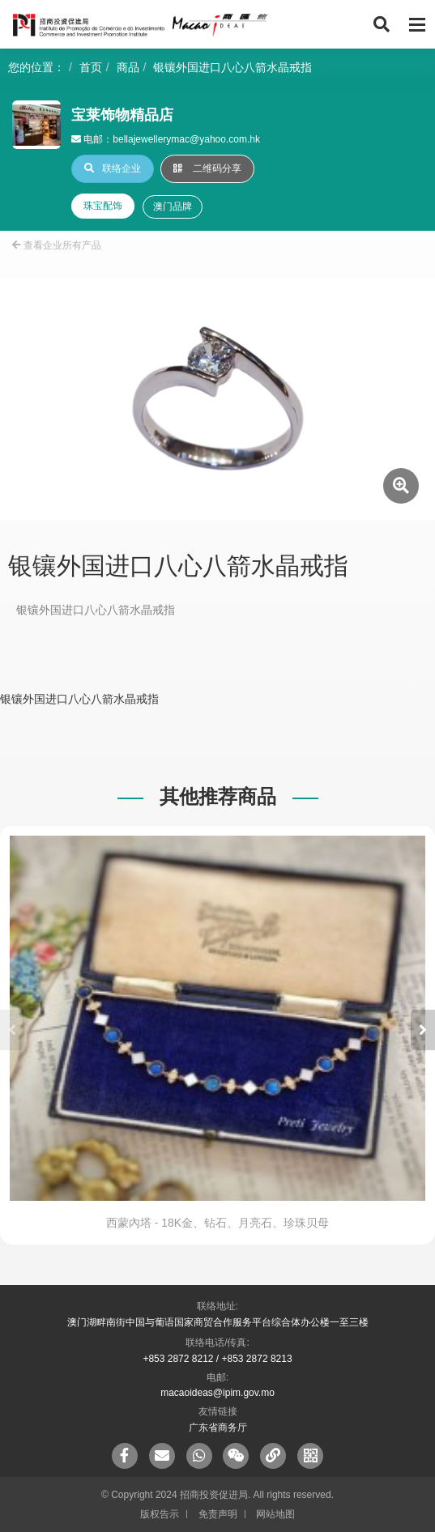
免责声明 (217, 1514)
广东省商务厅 (218, 1427)
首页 (90, 67)
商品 (128, 67)
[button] (423, 1030)
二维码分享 (207, 168)
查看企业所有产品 (56, 245)
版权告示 (159, 1514)
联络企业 (112, 168)
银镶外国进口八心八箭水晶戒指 (232, 67)
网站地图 (275, 1514)
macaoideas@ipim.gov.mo (217, 1392)
